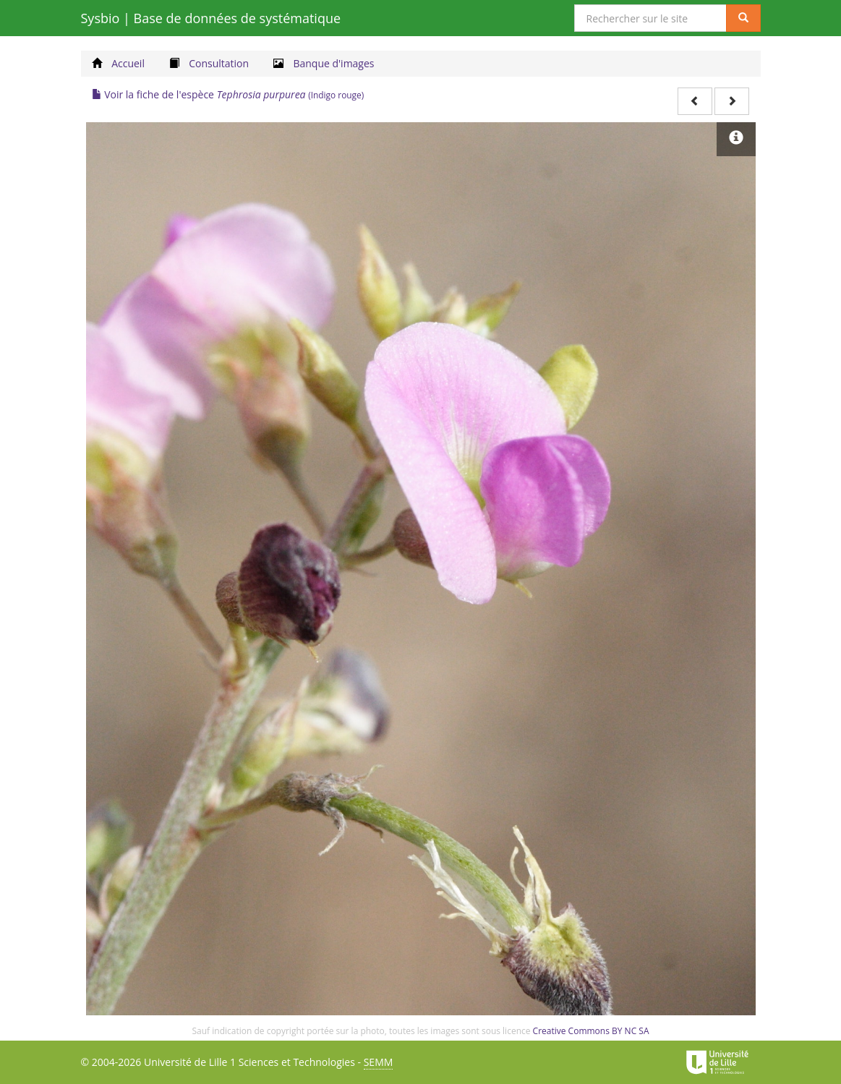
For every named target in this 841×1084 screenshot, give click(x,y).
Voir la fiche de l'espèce (228, 94)
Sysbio (211, 18)
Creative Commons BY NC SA (591, 1031)
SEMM (378, 1062)
